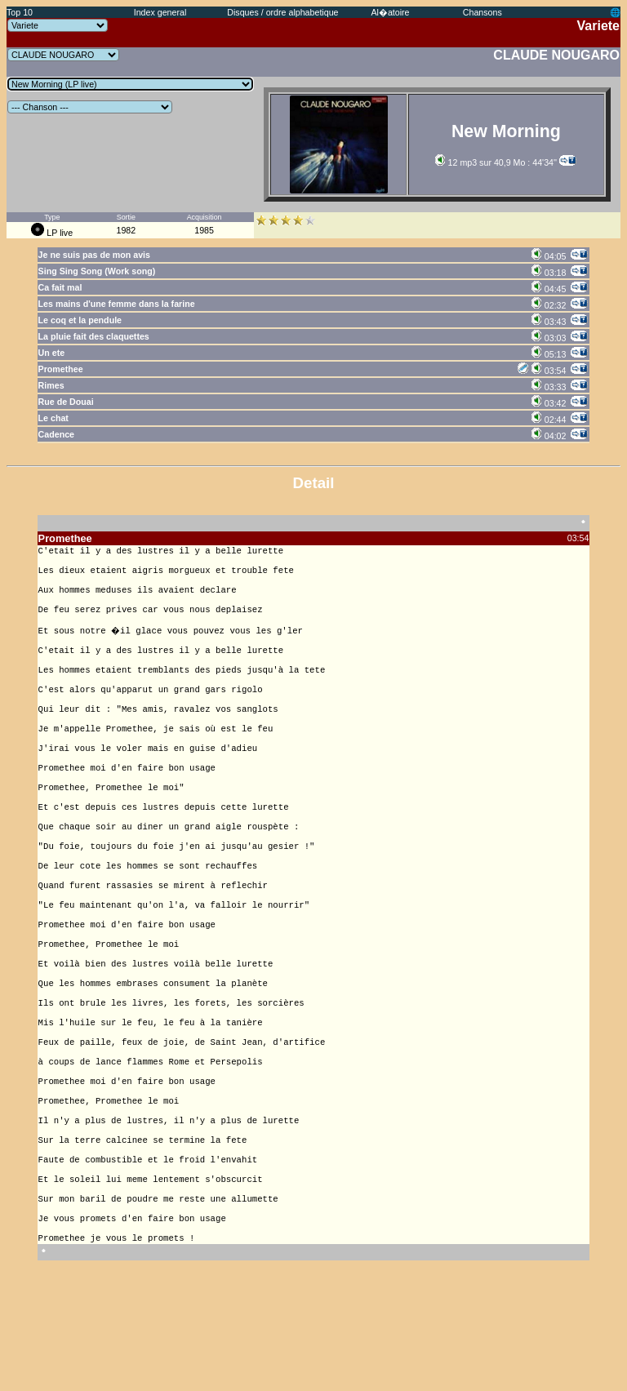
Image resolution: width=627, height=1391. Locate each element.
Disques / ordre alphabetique (282, 12)
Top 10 (20, 12)
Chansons (482, 12)
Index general (160, 12)
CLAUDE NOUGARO (556, 55)
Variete (598, 26)
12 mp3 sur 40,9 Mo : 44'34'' (496, 162)
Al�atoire (390, 12)
